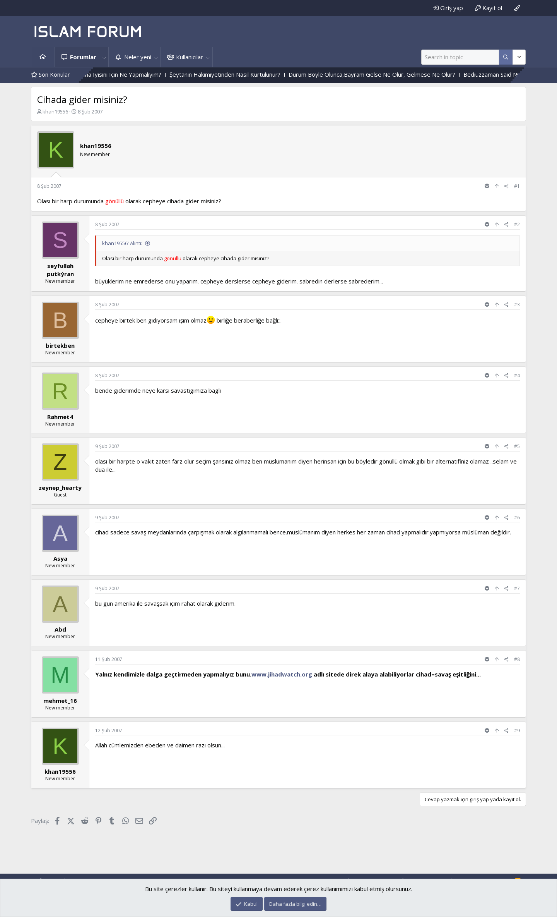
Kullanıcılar (189, 57)
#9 (517, 730)
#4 (517, 375)
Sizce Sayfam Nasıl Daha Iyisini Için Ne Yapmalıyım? (116, 74)
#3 (517, 304)
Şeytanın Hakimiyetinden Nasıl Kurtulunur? (246, 74)
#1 (517, 186)
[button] (104, 57)
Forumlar (83, 57)
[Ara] (460, 57)
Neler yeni (137, 57)
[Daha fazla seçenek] (506, 57)
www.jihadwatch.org (281, 674)
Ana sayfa (43, 57)
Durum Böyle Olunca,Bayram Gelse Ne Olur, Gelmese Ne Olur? (393, 74)
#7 (517, 588)
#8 (517, 659)
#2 (517, 224)
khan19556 (55, 111)
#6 (517, 517)
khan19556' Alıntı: (122, 243)
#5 (517, 446)
